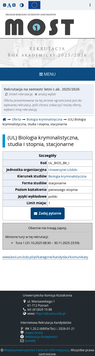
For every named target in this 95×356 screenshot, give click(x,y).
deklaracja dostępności (41, 337)
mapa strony (34, 333)
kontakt (30, 341)
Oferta (16, 119)
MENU (47, 74)
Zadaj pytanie (47, 213)
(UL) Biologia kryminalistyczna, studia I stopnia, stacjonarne (43, 140)
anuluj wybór (45, 94)
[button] (4, 5)
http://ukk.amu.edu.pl (50, 313)
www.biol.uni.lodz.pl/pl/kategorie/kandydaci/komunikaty (45, 257)
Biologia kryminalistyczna (44, 119)
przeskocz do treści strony (1, 1)
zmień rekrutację (19, 94)
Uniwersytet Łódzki (62, 169)
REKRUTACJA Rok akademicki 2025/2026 (47, 52)
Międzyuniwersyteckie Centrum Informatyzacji (36, 350)
